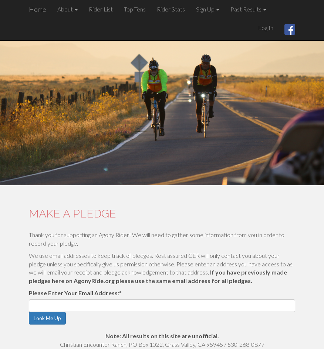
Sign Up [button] (207, 9)
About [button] (67, 9)
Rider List (101, 9)
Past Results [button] (248, 9)
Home (37, 9)
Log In (265, 27)
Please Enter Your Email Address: (75, 292)
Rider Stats (171, 9)
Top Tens (135, 9)
